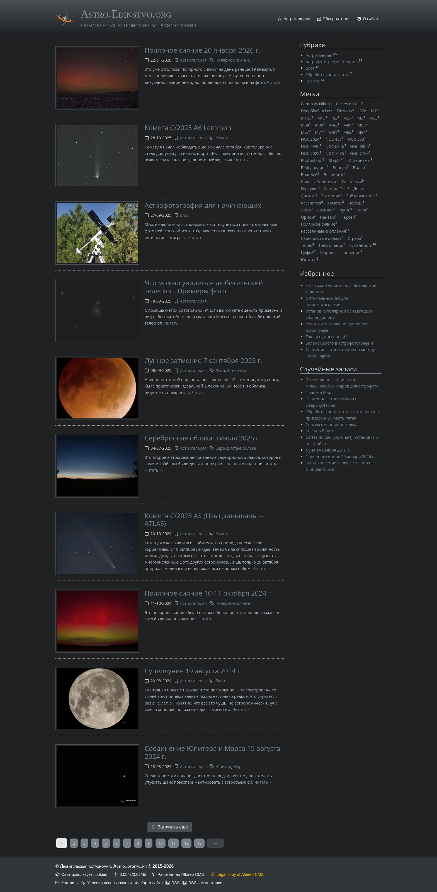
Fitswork (345, 110)
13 (199, 843)
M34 (306, 125)
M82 (348, 132)
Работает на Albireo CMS (180, 874)
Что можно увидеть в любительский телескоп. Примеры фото (204, 286)
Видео (360, 167)
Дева (359, 188)
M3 (361, 118)
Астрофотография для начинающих (203, 205)
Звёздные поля (361, 195)
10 (160, 843)
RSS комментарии (205, 883)
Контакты (70, 883)
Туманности (362, 245)
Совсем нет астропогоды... (331, 424)
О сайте (370, 18)
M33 (374, 118)
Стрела (355, 238)
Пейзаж (328, 217)
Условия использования (109, 883)
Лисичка (326, 210)
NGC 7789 (360, 153)
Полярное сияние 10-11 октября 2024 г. (209, 593)
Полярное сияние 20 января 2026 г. (202, 50)
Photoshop (313, 160)
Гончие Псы (336, 188)
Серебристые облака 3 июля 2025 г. (203, 437)
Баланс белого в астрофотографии (339, 343)
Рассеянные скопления (325, 231)
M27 (348, 118)
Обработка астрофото (327, 74)
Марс (238, 766)
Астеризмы (360, 160)
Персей (349, 217)
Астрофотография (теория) (332, 61)
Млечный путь (320, 430)
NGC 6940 (311, 146)
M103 (307, 118)
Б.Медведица (315, 167)
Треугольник (331, 245)
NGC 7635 (336, 153)
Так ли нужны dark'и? (326, 336)
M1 (374, 110)
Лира (307, 210)
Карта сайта (151, 883)
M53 (363, 125)
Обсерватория (336, 18)
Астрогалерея (296, 18)
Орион (308, 217)
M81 (334, 132)
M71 (320, 132)
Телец (307, 245)
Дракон (309, 195)
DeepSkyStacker (317, 110)
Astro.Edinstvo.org (126, 14)
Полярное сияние (232, 60)
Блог (184, 215)
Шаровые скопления (341, 252)
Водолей (310, 174)
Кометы (222, 137)
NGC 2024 (311, 139)
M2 (335, 118)
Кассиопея (312, 203)
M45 (348, 125)
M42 (334, 125)
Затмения (236, 370)
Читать (241, 159)
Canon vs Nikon (316, 103)
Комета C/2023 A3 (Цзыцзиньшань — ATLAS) (205, 519)
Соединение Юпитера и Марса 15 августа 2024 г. (212, 752)
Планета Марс (319, 392)
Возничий (334, 174)
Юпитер (223, 766)
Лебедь (356, 203)
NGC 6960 (360, 146)
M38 (320, 125)
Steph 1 (337, 160)
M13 (322, 118)
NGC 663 (357, 139)
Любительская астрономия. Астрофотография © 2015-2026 (117, 866)
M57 (306, 132)
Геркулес (310, 188)
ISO (362, 110)
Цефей (308, 252)
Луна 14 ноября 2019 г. (328, 450)
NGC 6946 (336, 146)
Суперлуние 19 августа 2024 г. (193, 670)
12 (186, 843)
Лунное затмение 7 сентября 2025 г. (203, 360)
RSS (175, 883)
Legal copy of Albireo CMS (240, 874)
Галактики (353, 181)
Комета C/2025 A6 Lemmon (188, 127)
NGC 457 (335, 139)
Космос (313, 81)
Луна (220, 370)
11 (173, 843)
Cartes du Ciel (349, 103)
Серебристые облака (235, 448)
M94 (363, 132)
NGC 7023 (311, 153)
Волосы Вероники (319, 181)
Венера (341, 167)
